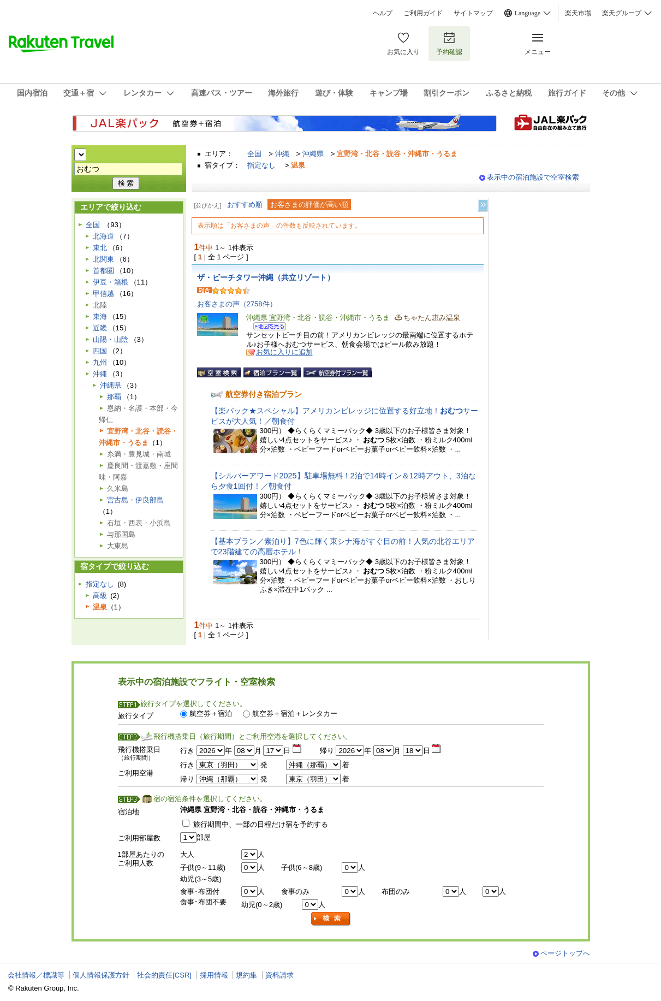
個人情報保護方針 (101, 975)
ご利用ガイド (423, 13)
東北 (100, 248)
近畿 (100, 328)
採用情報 (214, 975)
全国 (254, 154)
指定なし (261, 165)
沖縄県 (313, 154)
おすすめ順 (245, 204)
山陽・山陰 (110, 339)
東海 (100, 316)
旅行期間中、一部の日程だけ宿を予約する (260, 824)
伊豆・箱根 (110, 282)
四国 (100, 351)
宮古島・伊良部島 (135, 500)
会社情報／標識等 (36, 975)
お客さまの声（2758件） (237, 304)
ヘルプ (382, 13)
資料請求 (279, 975)
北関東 (103, 259)
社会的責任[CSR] (164, 975)
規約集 (246, 975)
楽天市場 (578, 13)
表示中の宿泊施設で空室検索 (533, 177)
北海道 (103, 236)
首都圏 (103, 270)
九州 (100, 362)
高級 (100, 595)
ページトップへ (565, 953)
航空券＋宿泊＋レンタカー (294, 713)
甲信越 (103, 293)
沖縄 (282, 154)
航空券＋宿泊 (210, 713)
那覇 (114, 397)
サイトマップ (473, 13)
